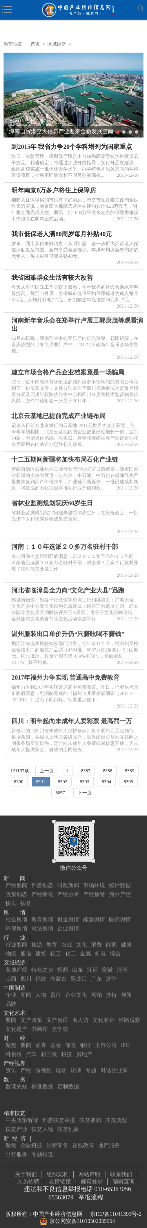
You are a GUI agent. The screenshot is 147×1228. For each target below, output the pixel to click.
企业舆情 (68, 920)
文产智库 (57, 1012)
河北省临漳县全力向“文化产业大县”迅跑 (67, 586)
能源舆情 (94, 911)
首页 (35, 44)
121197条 (20, 770)
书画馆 (39, 1021)
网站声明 (89, 1170)
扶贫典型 (116, 1112)
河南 (122, 961)
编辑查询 (123, 1177)
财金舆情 (68, 911)
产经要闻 (16, 877)
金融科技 (31, 1137)
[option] (73, 95)
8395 (128, 781)
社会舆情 (16, 911)
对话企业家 (114, 1062)
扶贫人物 (42, 1121)
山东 (77, 961)
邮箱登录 (92, 1177)
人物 (40, 987)
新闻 (25, 987)
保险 (70, 1037)
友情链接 (60, 1177)
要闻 (10, 1012)
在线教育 (83, 1137)
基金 (55, 1037)
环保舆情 (16, 920)
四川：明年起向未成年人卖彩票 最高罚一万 (71, 717)
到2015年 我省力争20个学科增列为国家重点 (71, 146)
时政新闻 (68, 877)
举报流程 (90, 1193)
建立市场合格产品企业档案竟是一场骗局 (67, 368)
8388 (108, 770)
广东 (96, 970)
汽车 (31, 1046)
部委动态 (42, 877)
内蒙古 (58, 970)
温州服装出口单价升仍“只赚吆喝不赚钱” (67, 630)
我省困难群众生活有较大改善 (52, 277)
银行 (85, 1037)
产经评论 (42, 886)
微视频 (43, 1062)
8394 (106, 781)
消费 (96, 936)
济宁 (111, 970)
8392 (62, 781)
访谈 (76, 1062)
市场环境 (94, 877)
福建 (40, 970)
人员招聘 (28, 1177)
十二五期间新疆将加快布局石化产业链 (64, 455)
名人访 (80, 1012)
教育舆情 (42, 911)
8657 (60, 792)
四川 (25, 970)
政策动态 (16, 886)
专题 (90, 1062)
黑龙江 (79, 970)
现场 (61, 1062)
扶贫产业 (16, 1121)
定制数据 (68, 1078)
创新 (126, 987)
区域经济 (56, 44)
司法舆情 (42, 920)
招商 (62, 961)
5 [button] (136, 132)
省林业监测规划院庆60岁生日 (52, 499)
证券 (40, 1037)
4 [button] (130, 132)
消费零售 (57, 1137)
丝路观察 (129, 1012)
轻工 (55, 945)
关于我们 (26, 1170)
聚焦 (10, 1037)
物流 (10, 945)
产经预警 (94, 886)
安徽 (107, 961)
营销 (96, 987)
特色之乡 (42, 961)
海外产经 (120, 886)
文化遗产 (16, 1021)
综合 (115, 945)
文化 (81, 936)
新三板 (49, 1046)
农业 (66, 936)
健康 (126, 936)
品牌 (10, 996)
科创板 (13, 1046)
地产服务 (109, 1137)
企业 (10, 987)
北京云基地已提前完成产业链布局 (58, 412)
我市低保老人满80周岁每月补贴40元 (61, 234)
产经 (25, 1062)
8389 (129, 770)
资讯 (10, 1062)
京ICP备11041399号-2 (116, 1210)
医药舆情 (120, 911)
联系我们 (121, 1170)
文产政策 (31, 1012)
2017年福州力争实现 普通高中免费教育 (65, 673)
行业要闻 (16, 936)
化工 (70, 945)
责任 (55, 987)
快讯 (10, 895)
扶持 (111, 987)
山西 (10, 970)
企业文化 (76, 987)
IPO (125, 1037)
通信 (25, 945)
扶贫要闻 (90, 1112)
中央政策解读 (21, 1112)
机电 (100, 945)
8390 (19, 781)
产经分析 (68, 886)
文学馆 (60, 1021)
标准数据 (42, 1078)
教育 (51, 936)
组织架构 (58, 1170)
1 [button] (111, 132)
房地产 (84, 1046)
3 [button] (123, 132)
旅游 (36, 936)
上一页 (47, 770)
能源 (111, 936)
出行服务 (16, 1146)
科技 (66, 1046)
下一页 (85, 792)
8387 (86, 770)
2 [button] (117, 132)
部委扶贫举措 (58, 1112)
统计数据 (120, 877)
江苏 (92, 961)
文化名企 (103, 1012)
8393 (84, 781)
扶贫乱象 (68, 1121)
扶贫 (25, 895)
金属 (85, 945)
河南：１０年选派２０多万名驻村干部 (64, 542)
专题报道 (42, 1146)
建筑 (40, 945)
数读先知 (16, 1078)
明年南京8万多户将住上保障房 (53, 190)
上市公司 (106, 1037)
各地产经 (16, 961)
